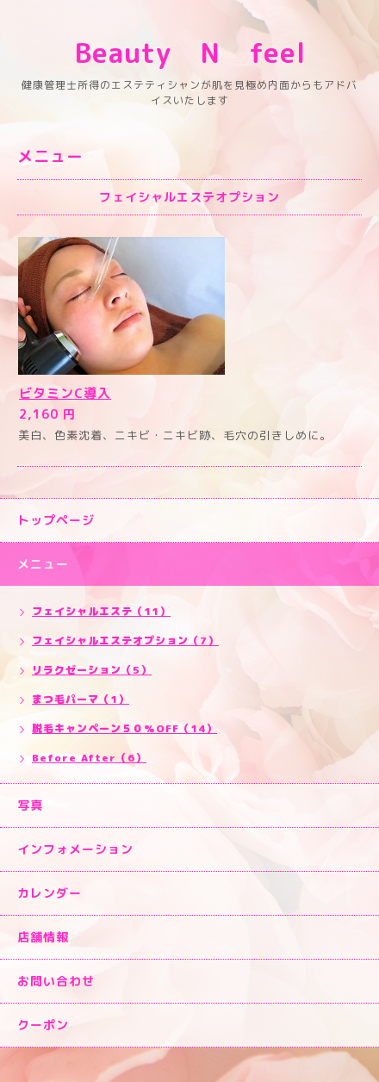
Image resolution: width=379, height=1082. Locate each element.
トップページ (56, 520)
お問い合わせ (56, 981)
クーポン (43, 1025)
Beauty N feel (218, 53)
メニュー (43, 564)
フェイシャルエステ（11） (101, 611)
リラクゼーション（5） (92, 669)
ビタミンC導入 (65, 393)
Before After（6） (89, 757)
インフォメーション (75, 849)
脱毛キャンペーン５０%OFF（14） (124, 728)
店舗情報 (43, 937)
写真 (30, 805)
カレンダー (49, 893)
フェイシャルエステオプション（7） (125, 640)
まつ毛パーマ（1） (80, 699)
